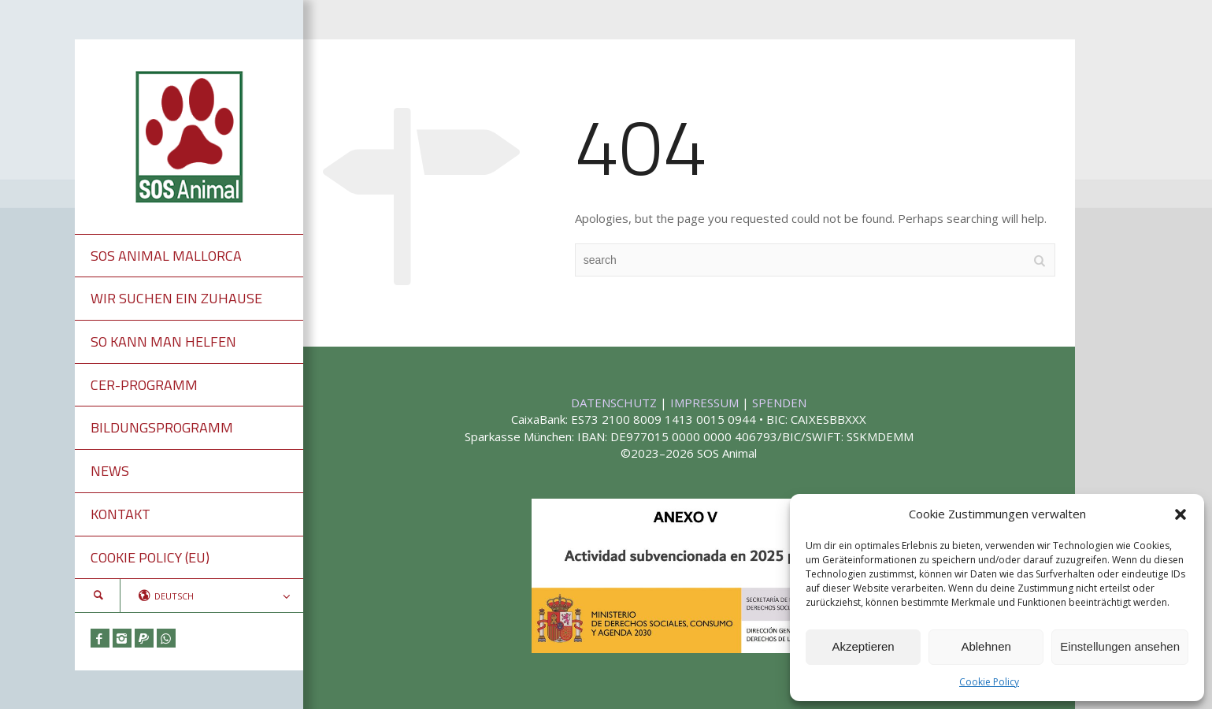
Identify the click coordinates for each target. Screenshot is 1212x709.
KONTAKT (120, 514)
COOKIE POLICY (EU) (150, 557)
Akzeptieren (863, 646)
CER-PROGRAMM (144, 384)
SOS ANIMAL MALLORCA (166, 255)
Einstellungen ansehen (1120, 646)
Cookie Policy (989, 682)
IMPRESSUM (706, 402)
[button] (1180, 514)
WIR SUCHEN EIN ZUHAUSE (176, 298)
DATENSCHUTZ (615, 402)
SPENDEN (779, 402)
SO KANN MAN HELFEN (163, 341)
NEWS (110, 470)
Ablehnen (985, 646)
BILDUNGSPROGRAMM (162, 427)
